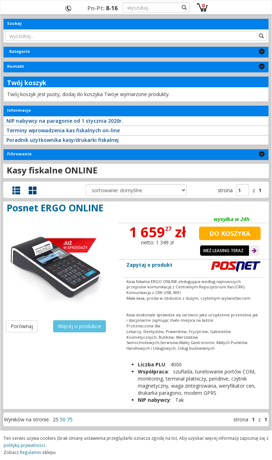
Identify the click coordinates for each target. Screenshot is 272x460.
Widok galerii (32, 190)
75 (70, 419)
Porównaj (22, 326)
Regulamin (30, 452)
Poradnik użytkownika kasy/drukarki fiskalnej (62, 140)
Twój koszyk (26, 82)
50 (63, 419)
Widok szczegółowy (16, 190)
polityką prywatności (24, 445)
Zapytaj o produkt (149, 264)
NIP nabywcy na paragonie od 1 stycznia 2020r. (64, 120)
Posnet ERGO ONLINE (55, 207)
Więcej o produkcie (79, 326)
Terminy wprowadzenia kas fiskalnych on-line (63, 130)
